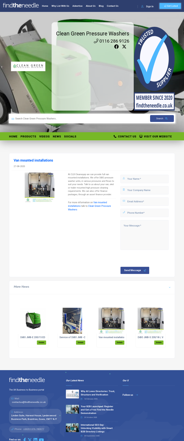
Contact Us (112, 6)
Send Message (135, 270)
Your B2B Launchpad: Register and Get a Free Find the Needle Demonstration (97, 409)
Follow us (130, 395)
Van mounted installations (113, 337)
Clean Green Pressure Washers (92, 34)
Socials (70, 136)
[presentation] (142, 258)
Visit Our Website (155, 136)
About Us (90, 6)
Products (28, 136)
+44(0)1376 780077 (33, 429)
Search (161, 118)
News (57, 136)
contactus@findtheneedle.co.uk (29, 402)
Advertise (77, 6)
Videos (44, 136)
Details (41, 342)
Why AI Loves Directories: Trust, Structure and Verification (98, 393)
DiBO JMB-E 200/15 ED (32, 337)
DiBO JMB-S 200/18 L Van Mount (155, 337)
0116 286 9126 (111, 41)
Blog (101, 6)
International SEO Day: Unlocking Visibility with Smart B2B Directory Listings (97, 428)
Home (45, 6)
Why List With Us (60, 6)
